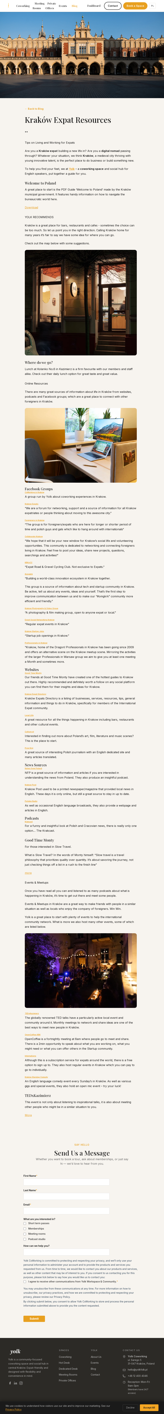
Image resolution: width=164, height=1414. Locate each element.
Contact (113, 5)
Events (63, 6)
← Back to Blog (34, 108)
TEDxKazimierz (32, 1013)
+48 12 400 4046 (138, 1375)
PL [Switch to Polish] (152, 5)
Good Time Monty (33, 673)
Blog (75, 6)
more (28, 873)
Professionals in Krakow (36, 643)
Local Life (29, 715)
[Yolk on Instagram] (21, 1383)
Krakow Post (30, 785)
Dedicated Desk (68, 1368)
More (28, 1115)
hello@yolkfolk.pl (137, 1369)
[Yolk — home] (29, 1352)
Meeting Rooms (39, 6)
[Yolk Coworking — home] (8, 6)
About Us (96, 1356)
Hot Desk (64, 1362)
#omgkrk (29, 574)
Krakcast (29, 822)
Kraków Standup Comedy (36, 1077)
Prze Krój (29, 748)
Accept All (149, 1407)
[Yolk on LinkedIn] (15, 1383)
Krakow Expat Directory (35, 694)
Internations (30, 1056)
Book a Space (135, 5)
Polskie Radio (31, 801)
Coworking (23, 6)
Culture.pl (29, 732)
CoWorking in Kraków (34, 492)
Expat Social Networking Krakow (39, 620)
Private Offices (50, 6)
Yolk (72, 169)
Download (31, 207)
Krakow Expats (31, 504)
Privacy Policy (13, 1409)
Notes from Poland (33, 768)
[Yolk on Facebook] (10, 1383)
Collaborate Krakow (34, 536)
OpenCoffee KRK (32, 1035)
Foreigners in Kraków (34, 520)
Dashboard (93, 5)
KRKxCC (28, 562)
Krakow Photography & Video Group (41, 608)
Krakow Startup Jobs (34, 631)
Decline (130, 1407)
